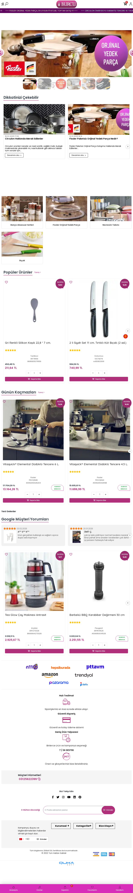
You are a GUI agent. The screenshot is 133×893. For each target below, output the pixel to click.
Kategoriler (83, 825)
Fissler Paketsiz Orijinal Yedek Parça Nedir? (93, 139)
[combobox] (21, 839)
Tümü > (37, 272)
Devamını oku (14, 155)
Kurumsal (61, 825)
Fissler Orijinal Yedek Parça (66, 225)
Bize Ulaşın (105, 825)
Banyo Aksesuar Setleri (22, 225)
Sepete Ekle (34, 375)
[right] (128, 146)
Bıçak (22, 260)
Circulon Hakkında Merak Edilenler (24, 139)
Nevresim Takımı (111, 225)
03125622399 (29, 779)
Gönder (108, 810)
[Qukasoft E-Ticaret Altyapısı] (66, 863)
